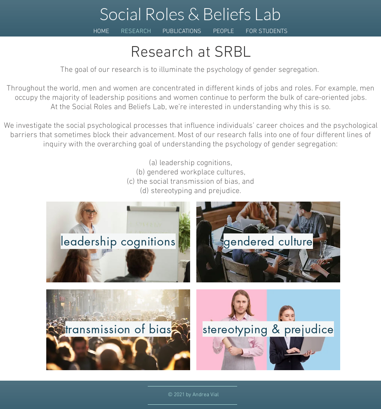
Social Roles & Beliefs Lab (190, 13)
